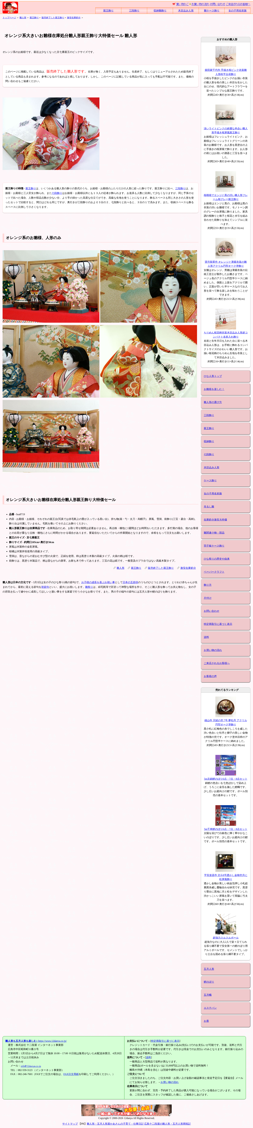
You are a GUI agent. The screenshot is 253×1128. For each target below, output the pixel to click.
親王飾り (108, 10)
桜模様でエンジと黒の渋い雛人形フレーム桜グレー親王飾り (226, 195)
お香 (206, 1021)
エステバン (210, 1008)
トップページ (9, 17)
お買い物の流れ (213, 650)
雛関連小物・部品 (214, 532)
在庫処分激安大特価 (215, 519)
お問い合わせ (211, 611)
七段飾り (57, 193)
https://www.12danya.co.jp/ (36, 1041)
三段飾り (134, 10)
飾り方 (208, 584)
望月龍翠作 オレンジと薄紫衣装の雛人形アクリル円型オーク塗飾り (226, 261)
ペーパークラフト (214, 571)
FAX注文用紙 (71, 1074)
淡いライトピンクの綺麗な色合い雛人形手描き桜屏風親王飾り (226, 128)
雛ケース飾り (211, 10)
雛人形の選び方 (213, 402)
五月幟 (208, 994)
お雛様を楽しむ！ (214, 389)
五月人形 (209, 969)
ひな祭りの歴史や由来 (217, 558)
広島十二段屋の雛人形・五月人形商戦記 (167, 1123)
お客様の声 (210, 676)
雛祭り (89, 587)
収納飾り (209, 441)
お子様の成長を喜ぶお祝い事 (98, 582)
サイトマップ (70, 1123)
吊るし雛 (209, 506)
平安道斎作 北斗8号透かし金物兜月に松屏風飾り (225, 875)
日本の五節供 (130, 582)
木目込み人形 (186, 10)
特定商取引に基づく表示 (218, 624)
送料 (206, 637)
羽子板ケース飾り (214, 545)
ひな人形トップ (213, 376)
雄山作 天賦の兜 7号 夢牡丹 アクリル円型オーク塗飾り (225, 720)
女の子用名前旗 (237, 10)
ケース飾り (210, 480)
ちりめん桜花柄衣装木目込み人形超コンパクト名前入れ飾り (226, 332)
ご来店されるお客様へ (217, 663)
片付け (208, 598)
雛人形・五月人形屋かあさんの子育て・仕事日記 (115, 1123)
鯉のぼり (209, 981)
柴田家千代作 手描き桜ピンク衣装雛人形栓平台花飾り (226, 69)
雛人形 (23, 17)
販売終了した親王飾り (53, 17)
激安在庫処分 (74, 17)
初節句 (45, 587)
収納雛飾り (160, 10)
